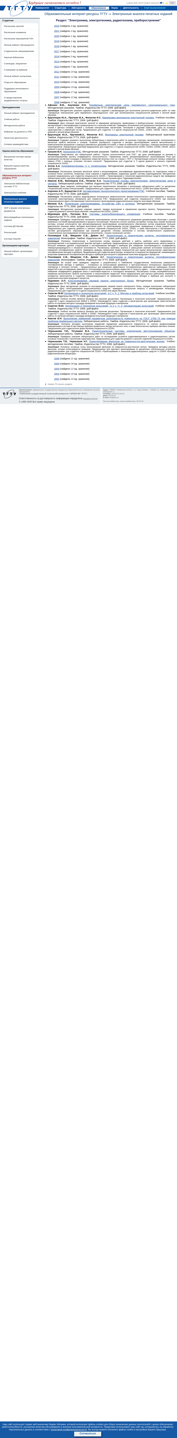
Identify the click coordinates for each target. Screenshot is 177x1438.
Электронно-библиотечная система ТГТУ (16, 185)
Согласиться (88, 1433)
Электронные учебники (15, 192)
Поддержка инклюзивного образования (16, 90)
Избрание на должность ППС (18, 132)
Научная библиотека (14, 57)
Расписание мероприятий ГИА (18, 38)
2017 (56, 51)
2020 (56, 36)
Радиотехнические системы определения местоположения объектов (133, 331)
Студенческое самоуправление (19, 51)
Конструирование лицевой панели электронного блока (101, 280)
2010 (56, 82)
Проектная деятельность (16, 138)
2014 (56, 61)
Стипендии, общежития (15, 63)
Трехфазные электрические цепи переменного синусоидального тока (132, 105)
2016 (56, 56)
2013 (56, 66)
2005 (56, 358)
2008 (56, 92)
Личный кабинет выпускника (17, 76)
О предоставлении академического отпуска (15, 99)
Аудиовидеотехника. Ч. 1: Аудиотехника (83, 166)
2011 (56, 76)
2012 (56, 71)
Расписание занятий (14, 26)
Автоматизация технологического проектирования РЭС (114, 191)
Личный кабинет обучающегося (19, 45)
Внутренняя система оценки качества (17, 158)
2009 (56, 87)
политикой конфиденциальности (69, 1429)
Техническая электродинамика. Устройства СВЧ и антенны (100, 203)
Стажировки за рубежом (15, 70)
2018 (56, 46)
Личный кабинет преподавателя (19, 113)
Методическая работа (14, 125)
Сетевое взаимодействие (16, 144)
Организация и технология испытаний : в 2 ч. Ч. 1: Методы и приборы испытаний (109, 293)
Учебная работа (11, 119)
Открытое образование (15, 82)
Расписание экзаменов (15, 32)
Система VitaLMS (12, 239)
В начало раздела (64, 384)
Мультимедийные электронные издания (19, 218)
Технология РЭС (72, 151)
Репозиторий (10, 232)
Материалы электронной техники (124, 134)
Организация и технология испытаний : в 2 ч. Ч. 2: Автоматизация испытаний (109, 305)
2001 (56, 379)
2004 (56, 363)
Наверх (51, 384)
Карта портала (151, 3)
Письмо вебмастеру (111, 401)
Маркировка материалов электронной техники (128, 117)
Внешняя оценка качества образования (16, 167)
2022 (56, 26)
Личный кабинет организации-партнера (18, 252)
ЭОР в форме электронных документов (17, 209)
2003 (56, 368)
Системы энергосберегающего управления (114, 214)
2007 (56, 97)
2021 (56, 31)
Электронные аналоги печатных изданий (142, 14)
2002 (56, 373)
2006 (56, 102)
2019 (56, 41)
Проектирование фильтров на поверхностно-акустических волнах (127, 341)
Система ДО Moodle (13, 226)
